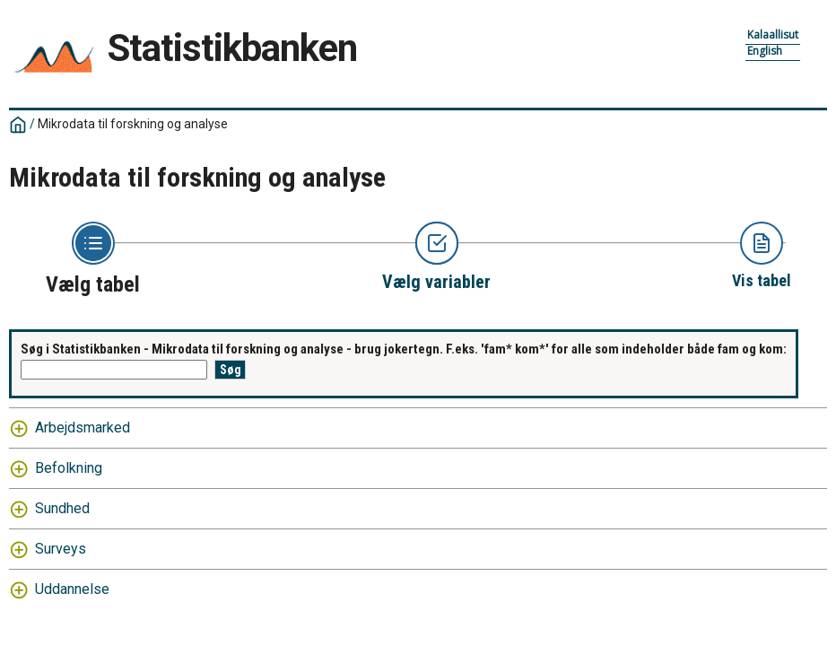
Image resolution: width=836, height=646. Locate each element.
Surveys (60, 548)
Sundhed (62, 508)
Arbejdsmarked (82, 427)
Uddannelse (72, 589)
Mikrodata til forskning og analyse (133, 124)
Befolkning (68, 467)
